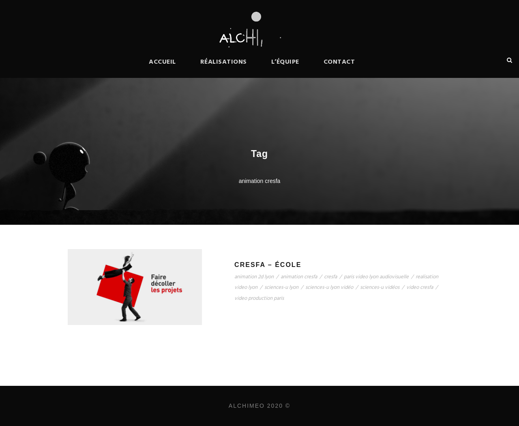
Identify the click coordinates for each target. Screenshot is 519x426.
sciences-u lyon (281, 287)
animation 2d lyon (254, 277)
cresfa (330, 277)
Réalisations (223, 62)
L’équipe (285, 62)
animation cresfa (299, 277)
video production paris (259, 298)
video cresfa (419, 287)
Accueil (162, 62)
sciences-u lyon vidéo (329, 287)
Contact (339, 62)
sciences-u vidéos (379, 287)
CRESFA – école (267, 264)
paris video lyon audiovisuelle (376, 277)
